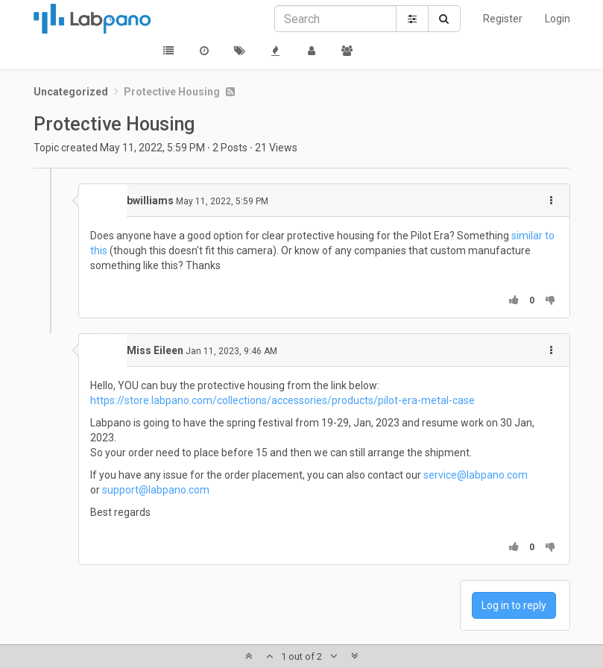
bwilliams (150, 201)
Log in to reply (514, 605)
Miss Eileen (155, 350)
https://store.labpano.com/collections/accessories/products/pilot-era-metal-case (282, 400)
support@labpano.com (155, 490)
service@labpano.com (475, 475)
